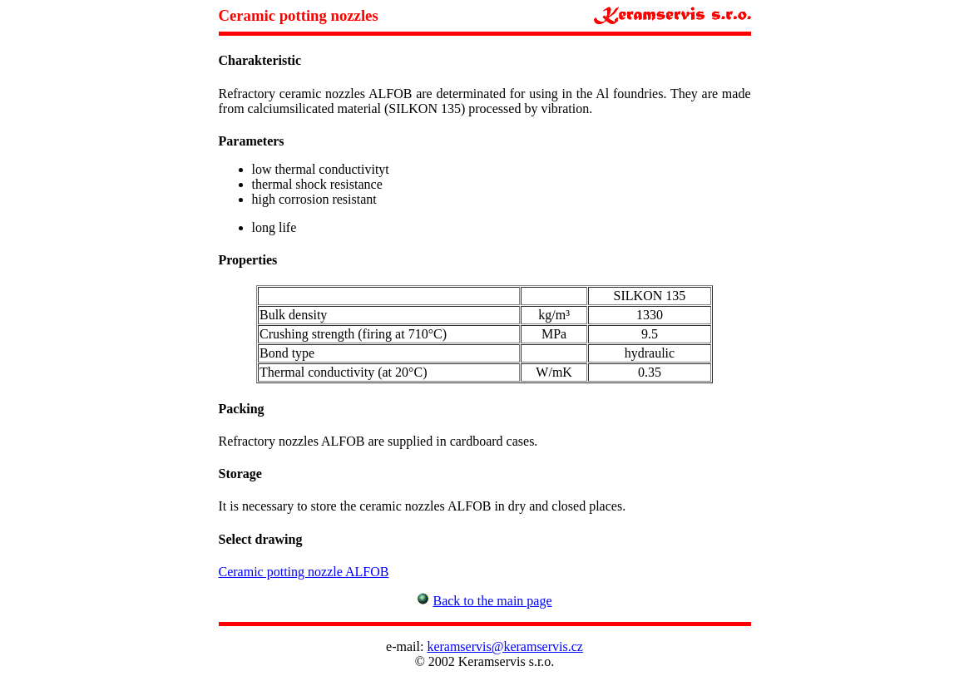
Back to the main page (492, 601)
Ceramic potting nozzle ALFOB (304, 572)
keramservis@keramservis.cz (505, 646)
